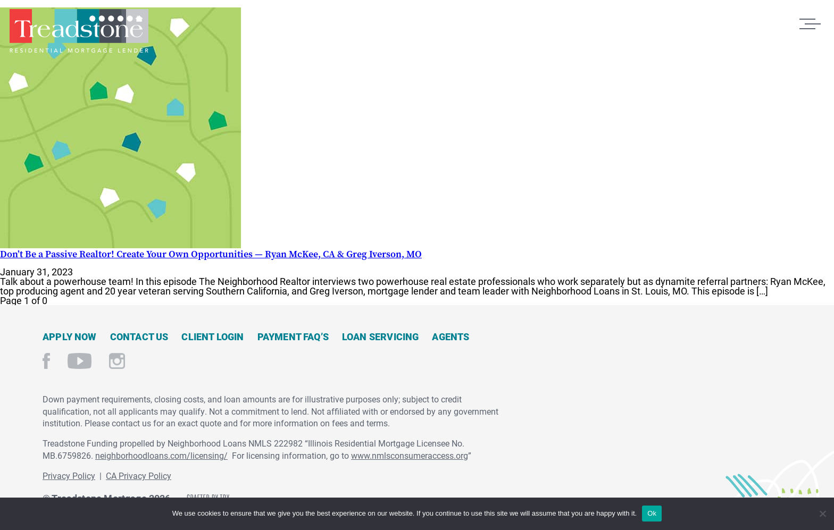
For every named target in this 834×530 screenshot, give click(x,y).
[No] (822, 512)
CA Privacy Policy (138, 475)
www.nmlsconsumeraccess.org (409, 455)
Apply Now (70, 336)
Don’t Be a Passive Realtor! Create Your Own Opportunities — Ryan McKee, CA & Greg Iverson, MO (211, 253)
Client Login (212, 336)
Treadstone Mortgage (78, 31)
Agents (450, 336)
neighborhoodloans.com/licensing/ (161, 455)
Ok (651, 513)
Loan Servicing (380, 336)
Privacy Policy (69, 475)
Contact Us (139, 336)
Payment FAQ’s (293, 336)
